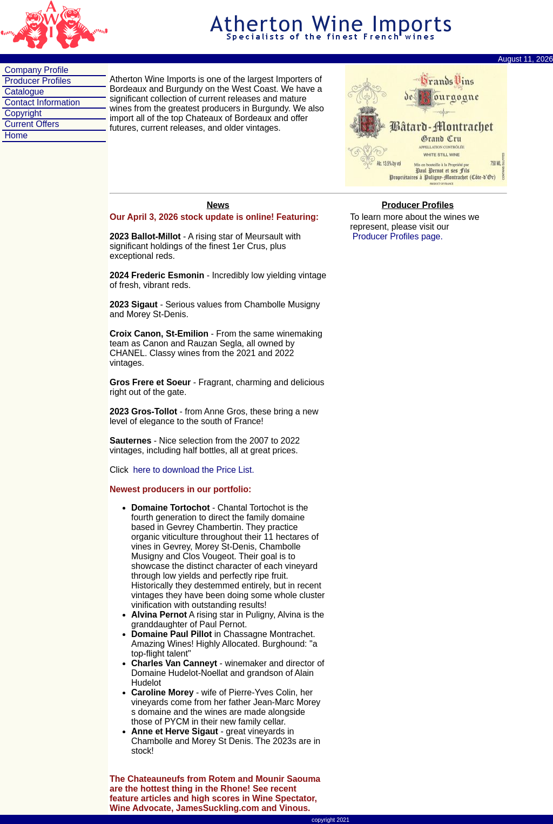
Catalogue (23, 91)
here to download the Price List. (192, 469)
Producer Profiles (36, 80)
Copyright (22, 113)
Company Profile (35, 70)
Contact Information (41, 102)
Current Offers (31, 124)
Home (16, 135)
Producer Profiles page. (396, 236)
